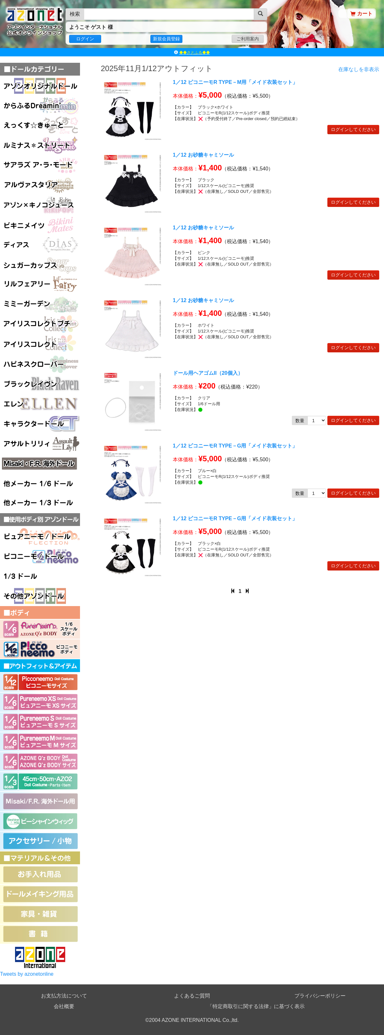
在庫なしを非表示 (358, 69)
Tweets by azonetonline (26, 974)
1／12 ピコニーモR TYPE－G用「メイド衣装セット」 (235, 445)
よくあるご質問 (192, 995)
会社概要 (64, 1006)
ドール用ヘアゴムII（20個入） (208, 373)
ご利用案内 (247, 38)
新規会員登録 (166, 38)
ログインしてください (353, 129)
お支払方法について (64, 995)
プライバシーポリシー (320, 995)
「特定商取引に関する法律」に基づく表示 (256, 1006)
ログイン (85, 38)
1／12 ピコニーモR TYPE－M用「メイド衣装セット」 (235, 82)
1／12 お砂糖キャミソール (203, 155)
